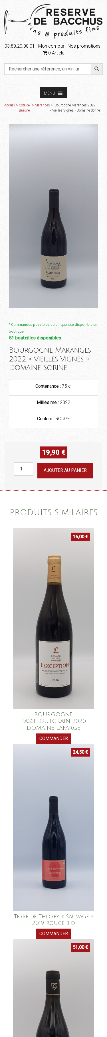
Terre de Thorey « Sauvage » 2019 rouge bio (53, 919)
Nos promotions (84, 46)
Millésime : (48, 402)
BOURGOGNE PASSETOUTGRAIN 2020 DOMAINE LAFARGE (53, 721)
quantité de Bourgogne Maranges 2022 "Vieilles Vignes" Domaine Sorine (13, 462)
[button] (49, 92)
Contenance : (48, 386)
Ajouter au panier (65, 470)
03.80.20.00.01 (20, 46)
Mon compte (51, 46)
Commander (53, 738)
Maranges (42, 105)
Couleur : (46, 418)
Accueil (9, 105)
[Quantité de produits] (23, 469)
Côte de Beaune (24, 107)
